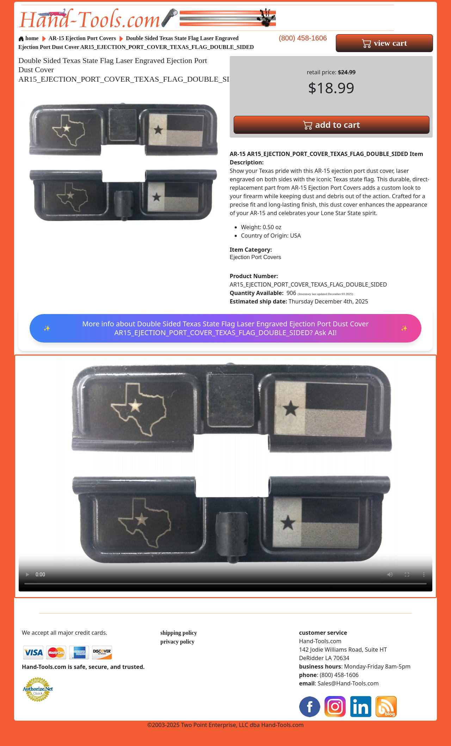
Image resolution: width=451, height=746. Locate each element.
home (28, 38)
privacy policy (177, 642)
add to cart (331, 124)
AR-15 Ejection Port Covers (82, 38)
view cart (384, 43)
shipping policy (178, 633)
